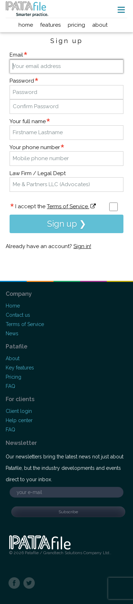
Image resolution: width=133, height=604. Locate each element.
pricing (76, 25)
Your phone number (35, 147)
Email (16, 55)
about (99, 25)
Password (22, 81)
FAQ (10, 386)
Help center (19, 420)
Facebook (14, 583)
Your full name (28, 121)
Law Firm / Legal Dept (38, 173)
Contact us (18, 315)
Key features (20, 368)
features (50, 25)
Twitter (29, 583)
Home (13, 306)
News (12, 333)
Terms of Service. (68, 206)
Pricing (13, 377)
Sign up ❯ (66, 224)
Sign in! (82, 246)
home (25, 25)
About (13, 358)
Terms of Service (25, 324)
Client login (19, 411)
